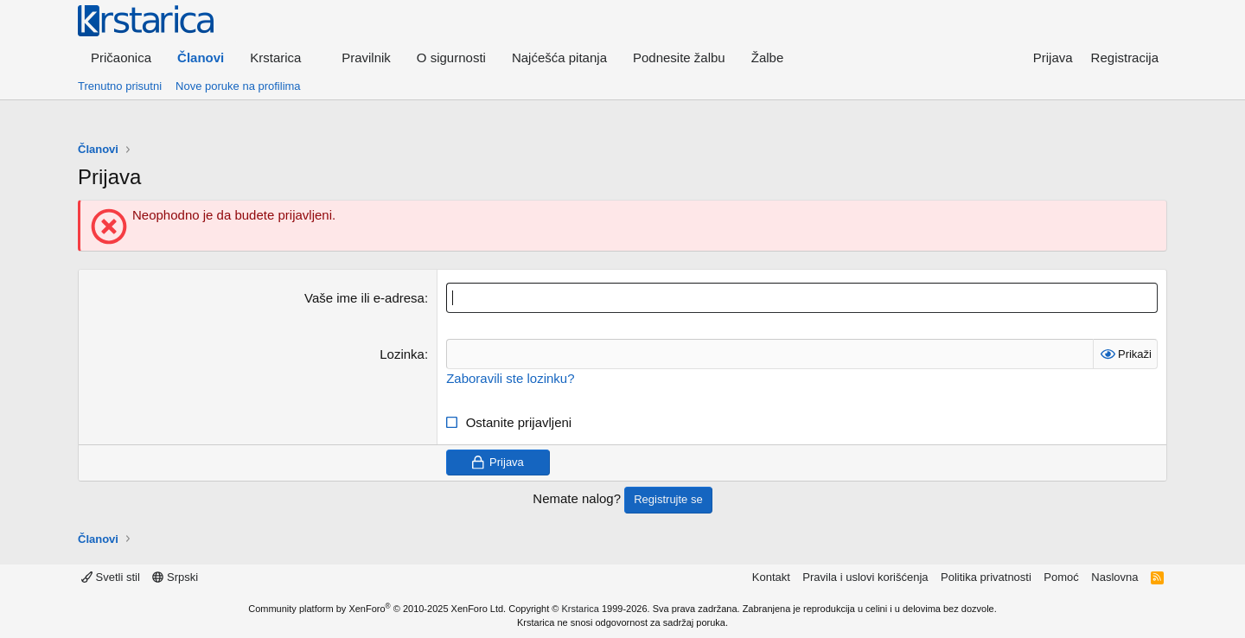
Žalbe (767, 57)
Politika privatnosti (986, 577)
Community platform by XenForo (377, 608)
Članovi (200, 57)
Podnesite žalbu (679, 57)
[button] (283, 57)
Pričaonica (121, 57)
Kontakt (771, 577)
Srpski (175, 577)
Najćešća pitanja (559, 57)
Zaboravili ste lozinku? (510, 378)
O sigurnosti (451, 57)
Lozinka (402, 354)
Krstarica (580, 608)
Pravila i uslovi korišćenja (865, 577)
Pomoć (1061, 577)
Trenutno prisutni (120, 86)
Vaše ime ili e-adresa (364, 297)
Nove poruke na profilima (238, 86)
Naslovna (1114, 577)
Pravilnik (366, 57)
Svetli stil (110, 577)
